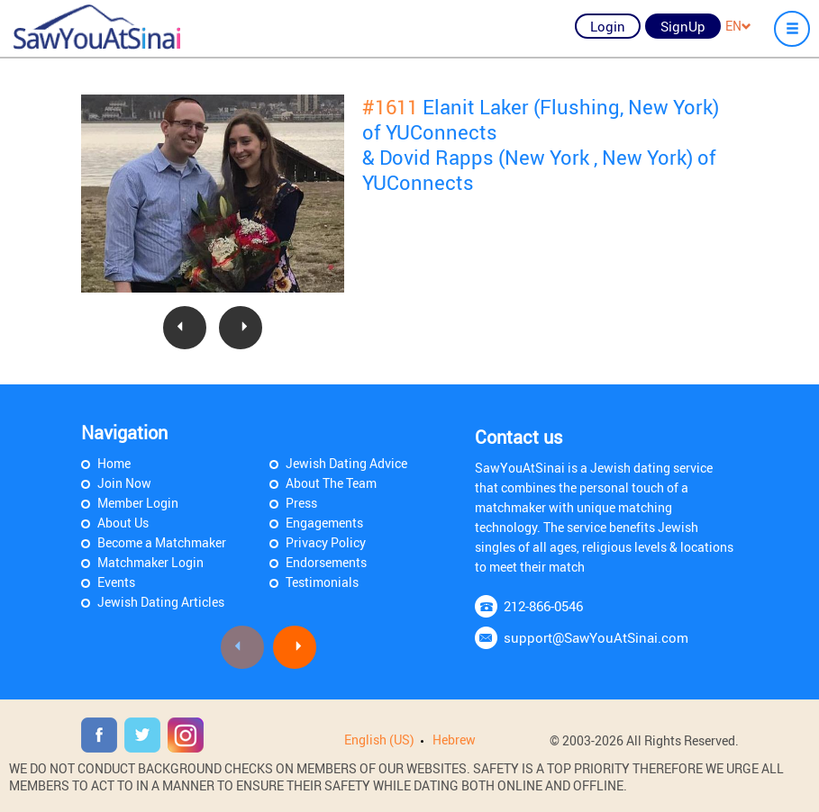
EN (738, 25)
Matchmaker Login (150, 562)
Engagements (324, 522)
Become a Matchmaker (161, 542)
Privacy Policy (326, 542)
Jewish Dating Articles (160, 601)
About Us (123, 522)
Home (114, 463)
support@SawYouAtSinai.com (596, 637)
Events (116, 582)
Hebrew (454, 739)
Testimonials (322, 582)
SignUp (682, 26)
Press (301, 502)
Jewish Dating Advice (346, 463)
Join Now (124, 483)
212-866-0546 (543, 606)
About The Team (331, 483)
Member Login (137, 502)
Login (607, 26)
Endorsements (326, 562)
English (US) (379, 739)
